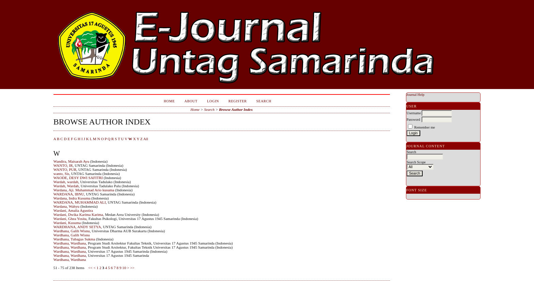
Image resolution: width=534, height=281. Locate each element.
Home (169, 101)
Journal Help (415, 95)
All (145, 139)
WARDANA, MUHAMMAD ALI (79, 202)
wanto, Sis (61, 174)
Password (413, 119)
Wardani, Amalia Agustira (73, 210)
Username (414, 113)
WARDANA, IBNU (68, 194)
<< (90, 268)
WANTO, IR (63, 165)
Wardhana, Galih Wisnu (71, 231)
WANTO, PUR (65, 169)
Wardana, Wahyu (66, 206)
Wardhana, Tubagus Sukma (74, 239)
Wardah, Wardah (66, 186)
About (190, 101)
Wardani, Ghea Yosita (70, 219)
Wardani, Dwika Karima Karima (78, 214)
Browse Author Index (236, 109)
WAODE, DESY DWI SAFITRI (78, 178)
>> (132, 268)
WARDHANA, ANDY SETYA (77, 227)
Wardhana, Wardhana (69, 243)
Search (263, 101)
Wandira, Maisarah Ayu (71, 161)
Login (213, 101)
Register (238, 101)
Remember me (424, 127)
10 (124, 268)
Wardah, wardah (65, 182)
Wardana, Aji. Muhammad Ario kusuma (83, 190)
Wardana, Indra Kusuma (72, 198)
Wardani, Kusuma (67, 223)
